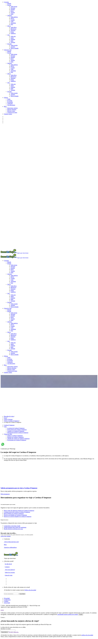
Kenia (12, 32)
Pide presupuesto (5, 494)
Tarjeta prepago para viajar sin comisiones (15, 527)
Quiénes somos (8, 114)
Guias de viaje (8, 575)
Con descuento (11, 105)
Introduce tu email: (6, 628)
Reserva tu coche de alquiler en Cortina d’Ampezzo (17, 516)
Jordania (13, 39)
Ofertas (6, 97)
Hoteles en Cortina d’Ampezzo (15, 437)
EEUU (12, 18)
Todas (8, 99)
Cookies (6, 601)
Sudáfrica (13, 33)
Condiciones (7, 599)
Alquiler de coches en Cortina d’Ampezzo (18, 438)
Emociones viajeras (12, 108)
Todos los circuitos (10, 572)
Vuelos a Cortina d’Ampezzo (15, 435)
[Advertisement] (49, 400)
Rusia (12, 11)
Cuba (12, 21)
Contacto (7, 567)
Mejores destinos (11, 109)
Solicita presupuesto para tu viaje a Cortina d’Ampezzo (19, 488)
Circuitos (6, 2)
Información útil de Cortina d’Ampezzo (17, 432)
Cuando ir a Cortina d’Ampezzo (15, 431)
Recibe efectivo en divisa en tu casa (13, 529)
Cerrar (3, 617)
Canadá (13, 20)
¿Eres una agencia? (10, 569)
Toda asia (13, 36)
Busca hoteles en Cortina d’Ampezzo (14, 513)
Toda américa (14, 17)
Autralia (13, 47)
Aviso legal (7, 602)
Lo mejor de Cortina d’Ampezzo (16, 428)
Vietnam (13, 42)
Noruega (13, 8)
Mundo (9, 3)
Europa (9, 5)
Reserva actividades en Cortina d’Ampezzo (15, 515)
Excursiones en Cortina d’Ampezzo (16, 440)
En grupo (9, 100)
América (9, 15)
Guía (5, 426)
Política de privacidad (30, 590)
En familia (10, 102)
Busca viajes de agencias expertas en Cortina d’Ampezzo (19, 510)
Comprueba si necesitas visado (12, 526)
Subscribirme (4, 632)
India (12, 41)
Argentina (13, 23)
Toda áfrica (14, 27)
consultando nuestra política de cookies (67, 614)
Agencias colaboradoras (10, 547)
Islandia (13, 9)
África (9, 26)
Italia (12, 14)
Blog (5, 106)
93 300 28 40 (8, 564)
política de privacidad (87, 635)
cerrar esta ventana (6, 536)
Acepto (81, 614)
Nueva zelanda (14, 48)
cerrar (2, 610)
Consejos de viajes (12, 112)
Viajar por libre (8, 434)
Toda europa (14, 6)
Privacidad (7, 598)
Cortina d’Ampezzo (9, 425)
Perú (12, 24)
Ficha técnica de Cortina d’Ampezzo (17, 429)
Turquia (13, 12)
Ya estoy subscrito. (14, 632)
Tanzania (13, 30)
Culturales (10, 103)
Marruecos (13, 29)
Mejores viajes (11, 111)
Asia (8, 35)
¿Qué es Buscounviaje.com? (11, 541)
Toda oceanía (14, 45)
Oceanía (9, 44)
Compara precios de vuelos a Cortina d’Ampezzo (17, 512)
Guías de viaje (8, 49)
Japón (12, 38)
